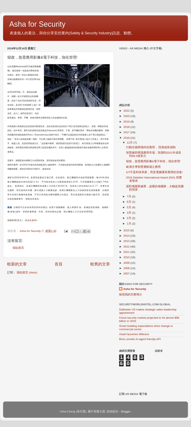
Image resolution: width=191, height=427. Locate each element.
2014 (126, 235)
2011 (126, 251)
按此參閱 (31, 220)
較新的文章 (17, 264)
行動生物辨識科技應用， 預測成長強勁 (151, 147)
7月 (129, 196)
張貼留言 (18, 247)
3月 (129, 212)
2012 (126, 246)
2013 (126, 241)
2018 (126, 126)
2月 (129, 218)
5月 (129, 207)
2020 (126, 116)
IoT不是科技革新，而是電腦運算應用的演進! (154, 172)
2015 (126, 230)
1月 (129, 223)
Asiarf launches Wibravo (134, 334)
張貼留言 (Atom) (27, 272)
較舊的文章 (100, 264)
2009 (126, 262)
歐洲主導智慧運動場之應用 (143, 166)
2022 (126, 110)
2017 (126, 132)
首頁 (58, 264)
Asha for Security (37, 24)
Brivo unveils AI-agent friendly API (140, 339)
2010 (126, 257)
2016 (126, 137)
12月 (130, 142)
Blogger (125, 411)
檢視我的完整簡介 (130, 294)
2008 (126, 268)
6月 (129, 201)
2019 (126, 121)
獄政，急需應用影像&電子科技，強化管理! (153, 161)
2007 (126, 273)
